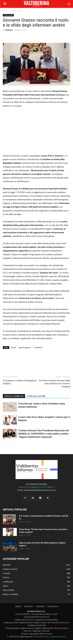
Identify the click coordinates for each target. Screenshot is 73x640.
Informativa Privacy (41, 636)
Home (5, 11)
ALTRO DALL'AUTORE (36, 396)
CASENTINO (28, 606)
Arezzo (13, 347)
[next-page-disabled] (9, 444)
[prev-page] (4, 444)
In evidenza (38, 347)
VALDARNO (40, 606)
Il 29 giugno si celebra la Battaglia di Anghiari (19, 382)
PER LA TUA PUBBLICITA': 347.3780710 (36, 487)
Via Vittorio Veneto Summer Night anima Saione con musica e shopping (54, 383)
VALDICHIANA (52, 606)
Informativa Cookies (58, 636)
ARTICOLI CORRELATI (13, 396)
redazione (9, 30)
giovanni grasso (25, 347)
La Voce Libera (16, 11)
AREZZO (18, 606)
